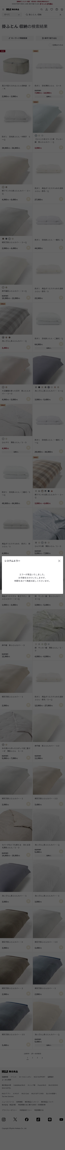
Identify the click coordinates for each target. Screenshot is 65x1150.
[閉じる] (59, 561)
